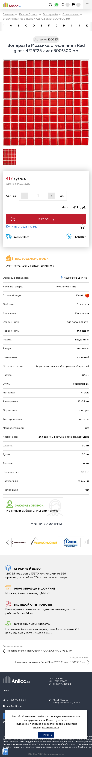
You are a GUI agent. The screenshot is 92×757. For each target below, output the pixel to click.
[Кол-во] (38, 196)
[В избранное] (82, 227)
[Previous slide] (7, 542)
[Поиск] (50, 5)
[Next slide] (85, 542)
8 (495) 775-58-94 (16, 700)
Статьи (6, 690)
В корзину (32, 219)
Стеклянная (82, 313)
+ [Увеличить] (52, 196)
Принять (46, 734)
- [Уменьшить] (24, 196)
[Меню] (87, 4)
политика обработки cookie (46, 723)
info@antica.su (14, 706)
